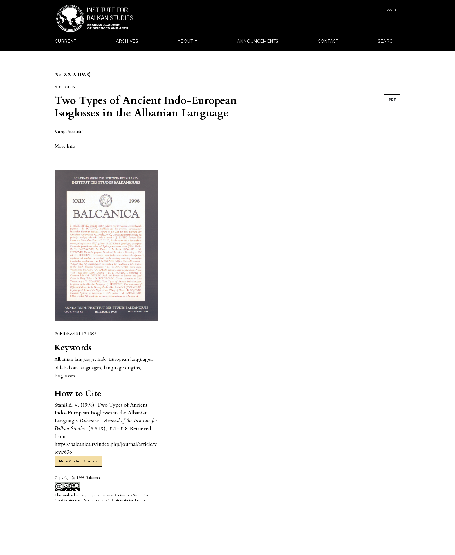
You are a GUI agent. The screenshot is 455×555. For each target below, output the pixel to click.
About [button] (186, 41)
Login (391, 9)
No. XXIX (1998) (73, 74)
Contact (328, 41)
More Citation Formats (78, 461)
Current (65, 41)
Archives (127, 41)
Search (387, 41)
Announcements (257, 41)
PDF (392, 100)
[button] (65, 146)
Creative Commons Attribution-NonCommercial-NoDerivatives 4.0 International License (103, 498)
